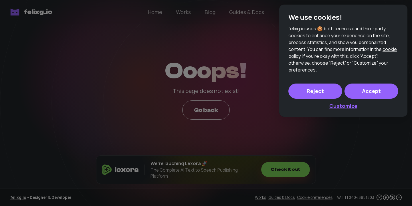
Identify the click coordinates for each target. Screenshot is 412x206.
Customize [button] (343, 190)
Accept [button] (371, 175)
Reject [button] (315, 175)
